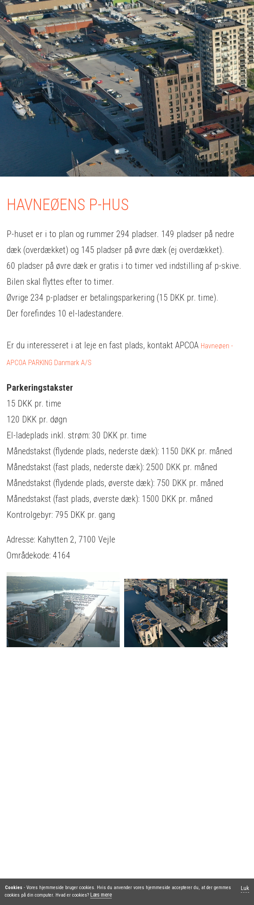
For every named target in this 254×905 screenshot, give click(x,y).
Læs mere (101, 894)
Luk (245, 888)
